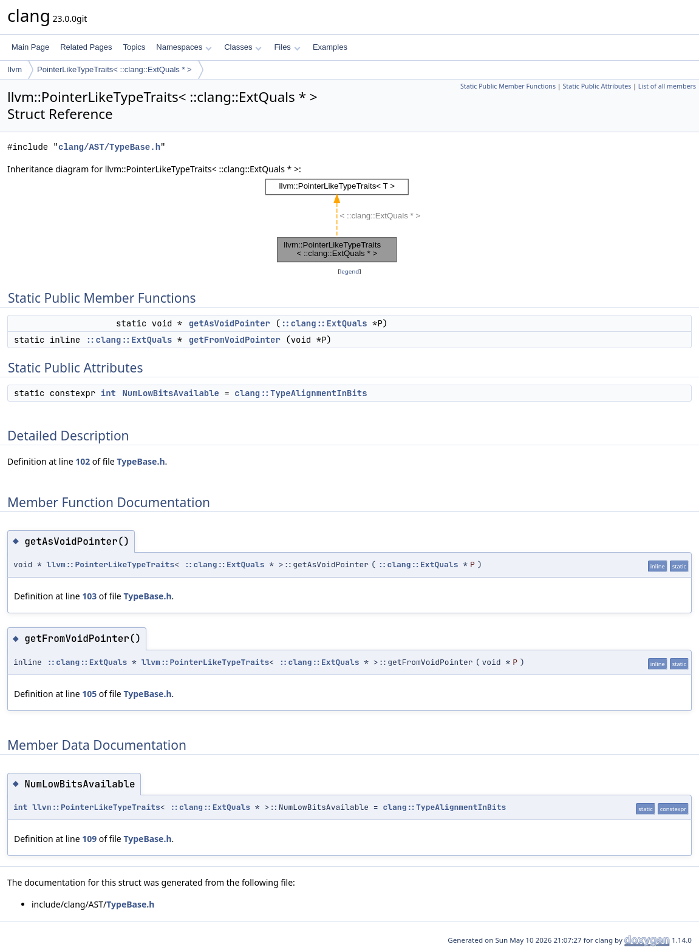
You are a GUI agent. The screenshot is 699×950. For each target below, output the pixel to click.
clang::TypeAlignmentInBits (300, 393)
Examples (330, 47)
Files (287, 47)
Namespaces (183, 47)
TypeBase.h (141, 461)
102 (82, 461)
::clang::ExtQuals (324, 323)
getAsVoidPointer (229, 323)
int (108, 393)
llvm (15, 69)
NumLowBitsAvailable (170, 393)
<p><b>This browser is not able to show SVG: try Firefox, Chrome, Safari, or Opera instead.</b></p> (349, 220)
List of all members (667, 86)
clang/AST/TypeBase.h (109, 147)
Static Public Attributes (596, 86)
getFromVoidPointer (235, 339)
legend (350, 271)
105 (89, 693)
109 (89, 838)
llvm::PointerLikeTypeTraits (111, 564)
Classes (243, 47)
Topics (134, 47)
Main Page (30, 47)
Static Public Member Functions (508, 86)
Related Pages (86, 47)
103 (89, 596)
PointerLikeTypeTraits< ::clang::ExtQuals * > (114, 69)
